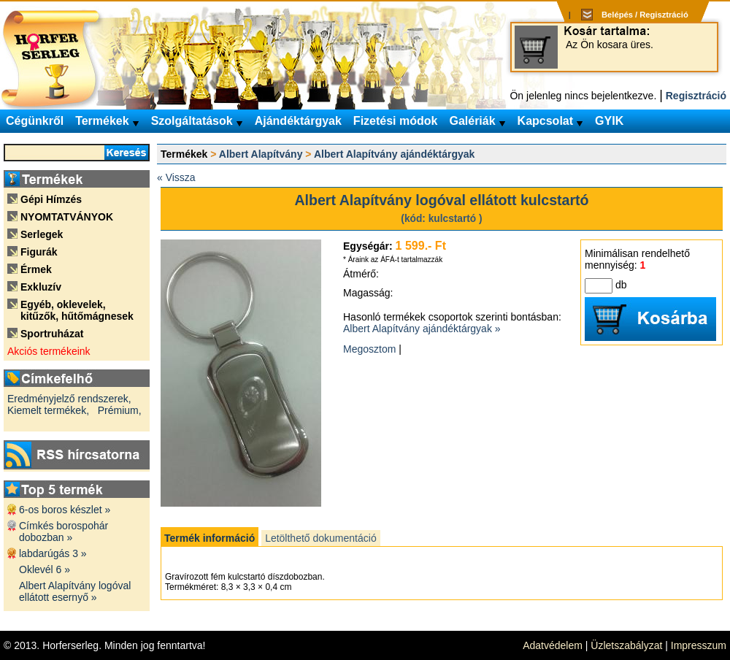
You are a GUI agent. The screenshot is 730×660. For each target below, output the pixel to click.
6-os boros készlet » (64, 509)
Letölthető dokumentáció (321, 538)
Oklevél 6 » (44, 569)
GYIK (609, 121)
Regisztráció (696, 95)
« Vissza (176, 177)
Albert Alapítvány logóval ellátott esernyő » (75, 591)
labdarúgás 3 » (53, 553)
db (621, 285)
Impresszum (698, 645)
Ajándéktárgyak (298, 121)
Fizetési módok (395, 121)
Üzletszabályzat (626, 645)
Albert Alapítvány (261, 154)
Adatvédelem (553, 645)
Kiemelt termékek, (48, 410)
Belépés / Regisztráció (645, 14)
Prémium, (120, 410)
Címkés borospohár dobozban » (63, 531)
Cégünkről (35, 121)
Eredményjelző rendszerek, (69, 398)
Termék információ (209, 538)
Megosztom (369, 349)
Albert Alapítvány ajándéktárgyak (394, 154)
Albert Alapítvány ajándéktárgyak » (422, 328)
